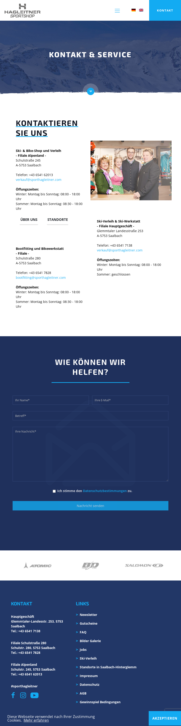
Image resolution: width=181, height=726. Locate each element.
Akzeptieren (164, 718)
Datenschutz (89, 684)
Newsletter (88, 614)
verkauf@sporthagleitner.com (38, 179)
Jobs (83, 649)
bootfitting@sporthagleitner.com (41, 277)
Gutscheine (88, 623)
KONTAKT (165, 10)
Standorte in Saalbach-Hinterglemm (108, 667)
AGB (83, 693)
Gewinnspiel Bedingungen (100, 702)
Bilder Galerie (90, 641)
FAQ (83, 632)
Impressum (89, 676)
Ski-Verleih (88, 658)
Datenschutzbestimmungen (105, 491)
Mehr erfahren (36, 720)
